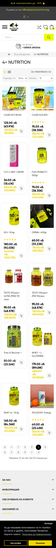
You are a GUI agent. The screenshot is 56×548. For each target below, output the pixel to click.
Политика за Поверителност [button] (36, 534)
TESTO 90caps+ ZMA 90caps (40, 294)
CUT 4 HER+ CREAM (14, 172)
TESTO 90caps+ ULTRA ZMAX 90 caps (12, 296)
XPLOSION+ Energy (41, 413)
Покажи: (33, 78)
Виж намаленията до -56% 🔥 (28, 3)
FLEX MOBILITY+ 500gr (40, 174)
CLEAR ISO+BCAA (12, 115)
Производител (22, 54)
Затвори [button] (48, 523)
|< (5, 447)
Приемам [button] (40, 543)
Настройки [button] (15, 543)
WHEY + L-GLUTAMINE (37, 354)
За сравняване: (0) (41, 72)
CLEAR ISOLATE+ (40, 115)
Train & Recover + (13, 353)
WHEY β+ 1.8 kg (11, 413)
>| (38, 452)
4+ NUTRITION (41, 54)
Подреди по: (9, 78)
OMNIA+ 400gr (39, 232)
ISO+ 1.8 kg (9, 232)
